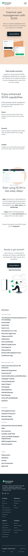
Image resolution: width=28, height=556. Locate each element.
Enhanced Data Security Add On (11, 425)
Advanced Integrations (9, 370)
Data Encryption (6, 444)
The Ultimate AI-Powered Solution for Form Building (14, 319)
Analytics (4, 401)
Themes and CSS (7, 336)
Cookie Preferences (18, 530)
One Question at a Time (9, 331)
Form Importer (6, 347)
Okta (16, 205)
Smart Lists (5, 328)
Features (15, 8)
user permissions (18, 214)
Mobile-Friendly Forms (8, 344)
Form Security (6, 431)
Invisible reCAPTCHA (8, 434)
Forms (8, 8)
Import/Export (6, 384)
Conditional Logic (7, 355)
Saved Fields (5, 322)
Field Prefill (5, 325)
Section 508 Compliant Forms (11, 353)
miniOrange (14, 207)
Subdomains (5, 339)
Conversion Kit (6, 373)
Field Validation (6, 390)
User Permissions (7, 463)
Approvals (4, 466)
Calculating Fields (7, 419)
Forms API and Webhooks (9, 398)
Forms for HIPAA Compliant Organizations (10, 437)
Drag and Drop (6, 350)
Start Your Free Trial (15, 270)
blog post (16, 226)
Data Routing (5, 395)
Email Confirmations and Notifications (13, 376)
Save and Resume (7, 342)
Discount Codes (6, 416)
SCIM (3, 428)
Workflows (4, 458)
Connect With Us (14, 34)
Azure (21, 205)
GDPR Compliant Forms (9, 441)
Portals (3, 460)
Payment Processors (8, 413)
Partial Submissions (8, 381)
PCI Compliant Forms (8, 411)
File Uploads (5, 387)
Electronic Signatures (8, 333)
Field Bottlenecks (7, 392)
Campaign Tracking (7, 379)
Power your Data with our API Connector (11, 367)
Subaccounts (5, 455)
